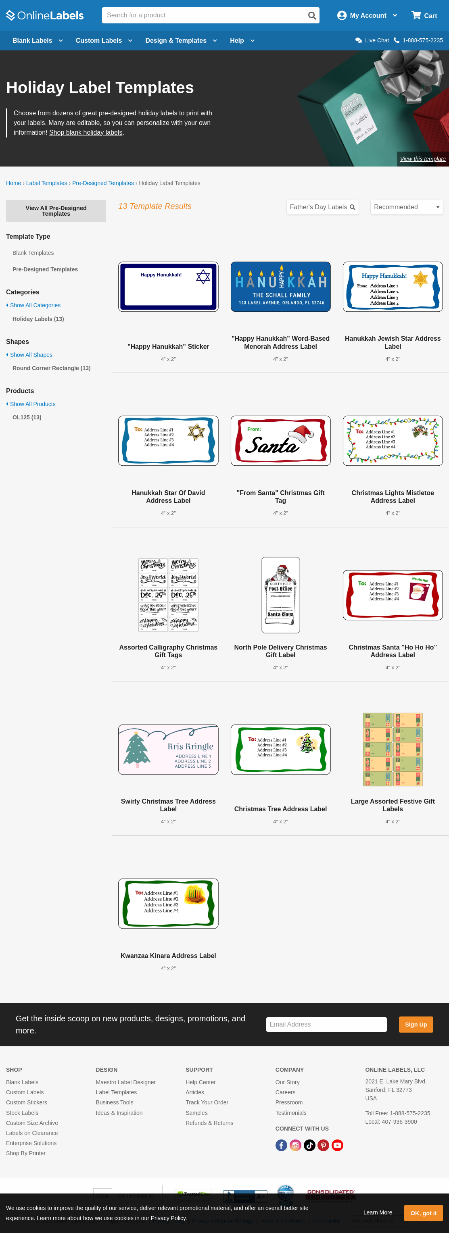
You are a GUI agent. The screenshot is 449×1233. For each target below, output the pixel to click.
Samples (196, 1113)
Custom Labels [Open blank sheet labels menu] (104, 40)
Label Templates (46, 183)
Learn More (378, 1212)
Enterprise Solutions (31, 1143)
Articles (195, 1092)
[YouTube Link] (337, 1144)
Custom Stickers (26, 1102)
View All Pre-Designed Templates (56, 211)
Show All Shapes (29, 355)
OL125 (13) (27, 417)
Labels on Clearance (32, 1133)
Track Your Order (207, 1102)
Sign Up (416, 1024)
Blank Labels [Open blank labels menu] (38, 40)
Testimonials (291, 1113)
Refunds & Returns (209, 1123)
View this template (423, 159)
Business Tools (115, 1102)
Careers (286, 1092)
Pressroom (289, 1102)
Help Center (201, 1082)
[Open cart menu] (424, 15)
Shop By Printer (26, 1153)
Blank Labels (22, 1082)
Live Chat (372, 40)
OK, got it (424, 1213)
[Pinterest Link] (324, 1144)
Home (13, 183)
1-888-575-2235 (418, 40)
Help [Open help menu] (242, 40)
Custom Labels (25, 1092)
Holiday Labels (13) (38, 319)
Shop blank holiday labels (85, 132)
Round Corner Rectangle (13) (52, 368)
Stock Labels (22, 1113)
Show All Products (31, 404)
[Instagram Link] (296, 1144)
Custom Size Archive (32, 1123)
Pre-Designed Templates (103, 183)
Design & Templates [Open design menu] (181, 40)
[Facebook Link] (282, 1144)
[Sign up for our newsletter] (326, 1024)
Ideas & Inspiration (119, 1113)
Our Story (288, 1082)
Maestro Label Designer (126, 1082)
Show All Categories (33, 305)
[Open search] (312, 15)
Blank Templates (33, 253)
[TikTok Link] (310, 1144)
